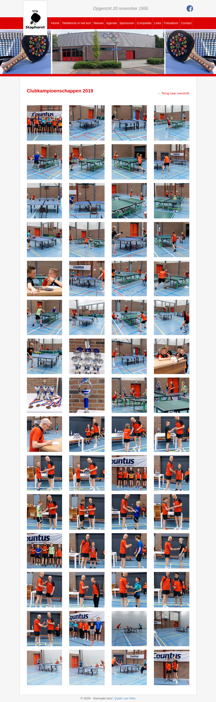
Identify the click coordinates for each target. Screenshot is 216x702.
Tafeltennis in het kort (76, 23)
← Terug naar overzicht (173, 93)
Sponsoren (126, 23)
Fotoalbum (171, 23)
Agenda (111, 23)
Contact (186, 23)
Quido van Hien (125, 698)
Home (55, 23)
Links (157, 23)
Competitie (144, 23)
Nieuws (98, 23)
